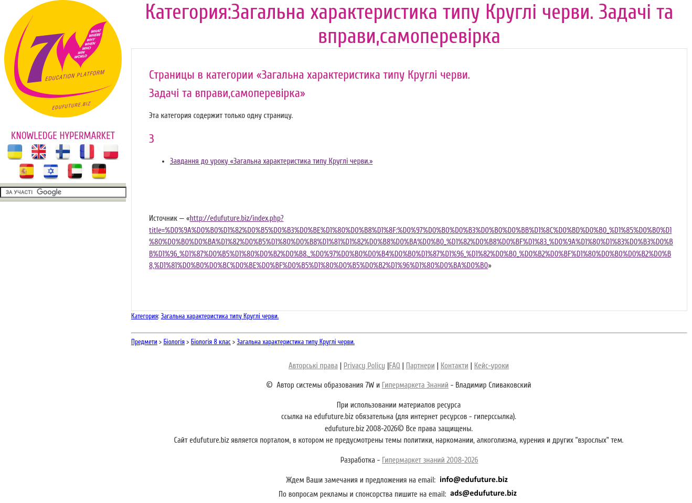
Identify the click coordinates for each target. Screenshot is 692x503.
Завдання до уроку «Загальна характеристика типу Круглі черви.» (271, 161)
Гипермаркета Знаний (415, 385)
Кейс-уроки (491, 365)
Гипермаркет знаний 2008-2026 (430, 460)
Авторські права (313, 365)
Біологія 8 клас (211, 342)
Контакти (455, 365)
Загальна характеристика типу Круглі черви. (220, 316)
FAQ (394, 365)
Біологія (174, 342)
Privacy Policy (364, 365)
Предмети (144, 342)
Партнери (420, 365)
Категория (144, 316)
